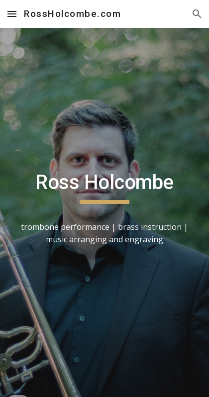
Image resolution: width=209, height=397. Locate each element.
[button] (12, 13)
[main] (104, 212)
